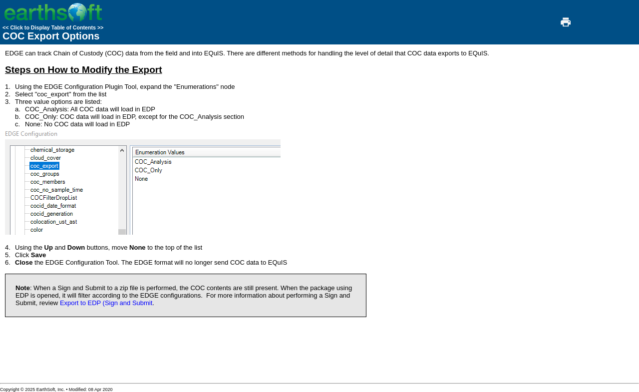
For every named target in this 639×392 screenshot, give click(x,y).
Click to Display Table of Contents (53, 27)
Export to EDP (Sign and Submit (106, 303)
